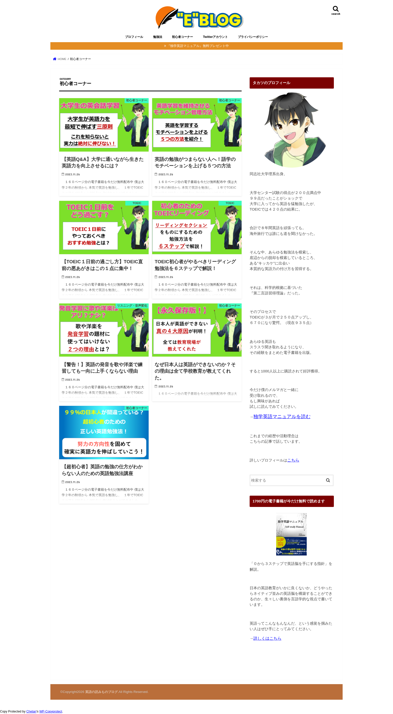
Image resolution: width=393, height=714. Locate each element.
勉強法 (157, 37)
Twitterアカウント (215, 37)
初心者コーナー (182, 37)
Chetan (31, 711)
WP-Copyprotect (50, 711)
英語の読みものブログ (101, 692)
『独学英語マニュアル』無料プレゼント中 (198, 46)
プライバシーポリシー (253, 37)
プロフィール (134, 37)
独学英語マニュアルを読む (282, 416)
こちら (293, 460)
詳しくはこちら (267, 638)
